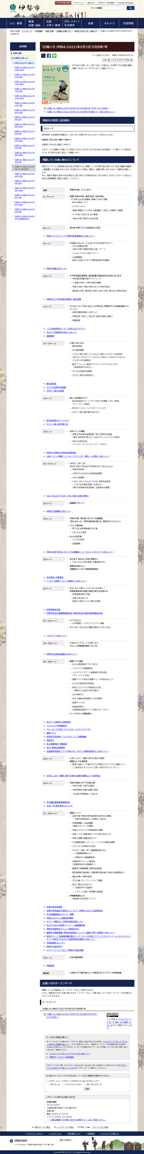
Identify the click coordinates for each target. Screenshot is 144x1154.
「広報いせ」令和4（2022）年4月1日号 (24, 182)
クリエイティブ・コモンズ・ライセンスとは (70, 1054)
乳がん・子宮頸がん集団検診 (58, 722)
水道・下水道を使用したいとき (59, 806)
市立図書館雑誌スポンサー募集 (60, 914)
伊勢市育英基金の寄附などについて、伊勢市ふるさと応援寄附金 (74, 911)
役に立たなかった (94, 1084)
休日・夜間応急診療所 (55, 748)
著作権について (74, 1134)
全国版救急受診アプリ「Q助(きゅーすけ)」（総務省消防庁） (77, 751)
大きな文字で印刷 (120, 60)
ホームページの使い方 (110, 1134)
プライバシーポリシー (35, 1134)
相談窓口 (50, 740)
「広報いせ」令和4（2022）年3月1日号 (24, 196)
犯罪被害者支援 (53, 610)
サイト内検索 (96, 8)
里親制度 (50, 336)
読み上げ (91, 3)
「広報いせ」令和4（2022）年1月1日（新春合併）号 (24, 217)
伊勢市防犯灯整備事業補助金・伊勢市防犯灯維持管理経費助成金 (74, 613)
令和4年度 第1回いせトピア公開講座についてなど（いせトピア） (80, 552)
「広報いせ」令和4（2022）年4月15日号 (24, 175)
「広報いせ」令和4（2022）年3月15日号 (24, 189)
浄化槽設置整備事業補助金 (58, 802)
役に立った (55, 1084)
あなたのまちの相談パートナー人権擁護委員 (65, 925)
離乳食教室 (51, 384)
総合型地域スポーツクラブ (57, 420)
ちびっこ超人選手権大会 (57, 424)
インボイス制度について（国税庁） (66, 581)
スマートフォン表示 (100, 1127)
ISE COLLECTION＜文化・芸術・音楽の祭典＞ (67, 496)
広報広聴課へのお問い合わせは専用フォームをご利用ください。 (78, 1120)
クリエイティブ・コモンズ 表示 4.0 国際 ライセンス (119, 1022)
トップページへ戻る (65, 1127)
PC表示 (80, 1127)
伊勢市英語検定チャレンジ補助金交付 (62, 929)
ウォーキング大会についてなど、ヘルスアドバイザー (68, 729)
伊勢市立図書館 (59, 511)
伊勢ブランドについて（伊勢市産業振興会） (71, 236)
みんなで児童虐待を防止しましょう (61, 332)
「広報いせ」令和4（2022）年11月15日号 (24, 83)
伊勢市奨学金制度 (54, 907)
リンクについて (56, 1134)
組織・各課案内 (66, 1140)
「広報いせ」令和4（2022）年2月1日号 (24, 210)
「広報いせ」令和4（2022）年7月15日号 (24, 140)
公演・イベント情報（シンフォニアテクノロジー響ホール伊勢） (78, 456)
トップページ (27, 31)
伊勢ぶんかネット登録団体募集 (59, 918)
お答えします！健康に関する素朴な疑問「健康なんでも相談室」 (73, 776)
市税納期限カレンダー (56, 943)
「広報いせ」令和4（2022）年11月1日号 (24, 90)
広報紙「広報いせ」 (63, 31)
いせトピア (57, 636)
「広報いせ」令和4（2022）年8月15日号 (24, 125)
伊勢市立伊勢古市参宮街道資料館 (61, 453)
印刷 (105, 60)
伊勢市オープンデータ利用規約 (61, 1057)
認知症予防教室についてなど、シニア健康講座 (66, 737)
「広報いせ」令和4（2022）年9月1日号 (24, 118)
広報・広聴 (49, 31)
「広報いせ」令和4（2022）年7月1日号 (24, 147)
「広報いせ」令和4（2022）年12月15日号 (24, 69)
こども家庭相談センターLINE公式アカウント (65, 329)
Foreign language (125, 3)
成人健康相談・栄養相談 (56, 744)
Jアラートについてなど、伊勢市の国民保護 (64, 950)
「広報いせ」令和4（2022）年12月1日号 (24, 76)
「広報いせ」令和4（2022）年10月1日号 (24, 104)
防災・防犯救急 (64, 3)
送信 (87, 1089)
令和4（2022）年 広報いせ (85, 31)
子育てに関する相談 (55, 391)
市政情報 (38, 31)
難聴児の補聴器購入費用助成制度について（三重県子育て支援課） (81, 933)
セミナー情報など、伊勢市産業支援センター (65, 922)
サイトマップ (79, 3)
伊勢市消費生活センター (57, 269)
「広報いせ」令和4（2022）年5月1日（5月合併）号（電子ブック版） (81, 112)
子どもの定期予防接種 (56, 387)
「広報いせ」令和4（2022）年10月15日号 (24, 97)
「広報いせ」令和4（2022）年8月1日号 (24, 132)
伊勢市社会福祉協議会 (62, 654)
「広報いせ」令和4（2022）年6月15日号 (24, 154)
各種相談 (50, 966)
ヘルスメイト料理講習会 (56, 726)
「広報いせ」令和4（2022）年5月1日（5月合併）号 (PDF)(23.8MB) (78, 108)
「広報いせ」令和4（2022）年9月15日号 (24, 111)
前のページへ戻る (42, 1127)
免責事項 (91, 1134)
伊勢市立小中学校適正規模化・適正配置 (63, 299)
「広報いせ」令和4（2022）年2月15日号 (24, 203)
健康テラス (51, 733)
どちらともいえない (73, 1084)
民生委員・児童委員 (54, 577)
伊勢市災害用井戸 (54, 947)
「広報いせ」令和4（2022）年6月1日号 (24, 161)
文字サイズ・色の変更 (106, 3)
